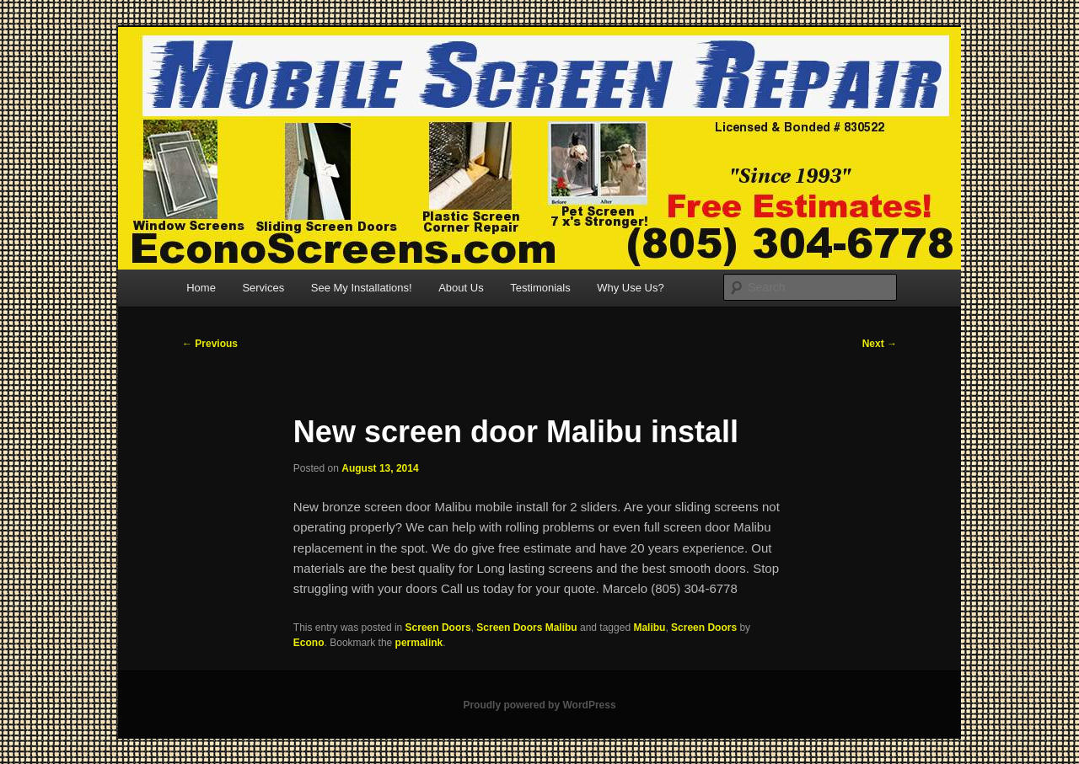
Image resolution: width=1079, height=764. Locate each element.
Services (263, 287)
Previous (210, 344)
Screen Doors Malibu (526, 627)
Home (201, 287)
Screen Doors (438, 627)
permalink (419, 643)
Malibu (649, 627)
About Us (460, 287)
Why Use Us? (630, 287)
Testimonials (540, 287)
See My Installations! (361, 287)
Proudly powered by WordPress (539, 705)
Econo (309, 643)
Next (879, 344)
